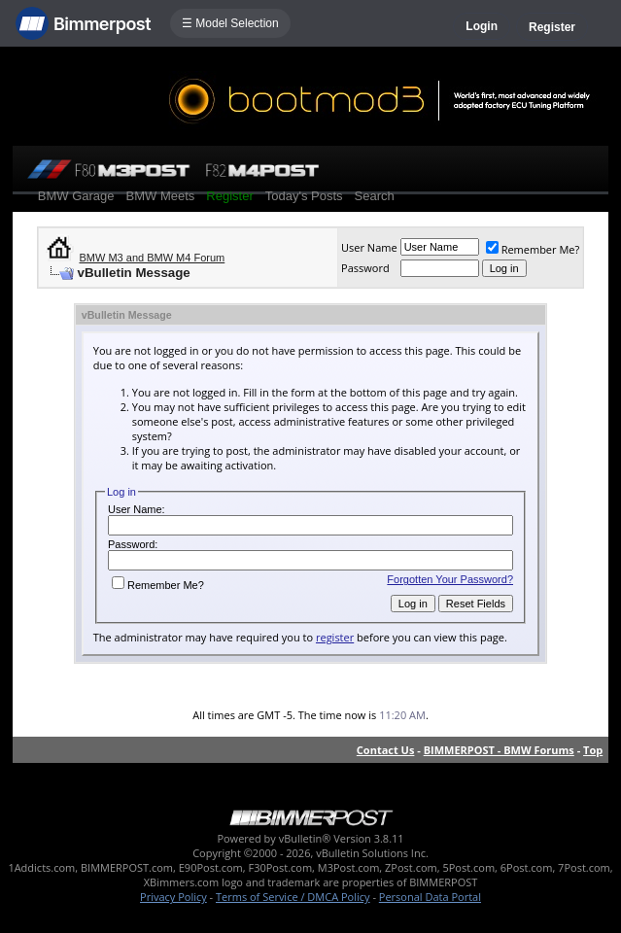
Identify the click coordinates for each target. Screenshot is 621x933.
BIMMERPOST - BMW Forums (499, 750)
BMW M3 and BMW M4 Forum (151, 257)
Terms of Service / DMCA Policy (293, 896)
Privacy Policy (173, 896)
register (335, 637)
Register (552, 27)
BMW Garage (76, 196)
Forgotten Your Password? (450, 579)
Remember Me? (533, 249)
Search (375, 196)
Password (365, 267)
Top (593, 750)
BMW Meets (160, 196)
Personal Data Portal (430, 896)
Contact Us (386, 750)
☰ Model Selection (230, 23)
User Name (369, 247)
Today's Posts (304, 196)
